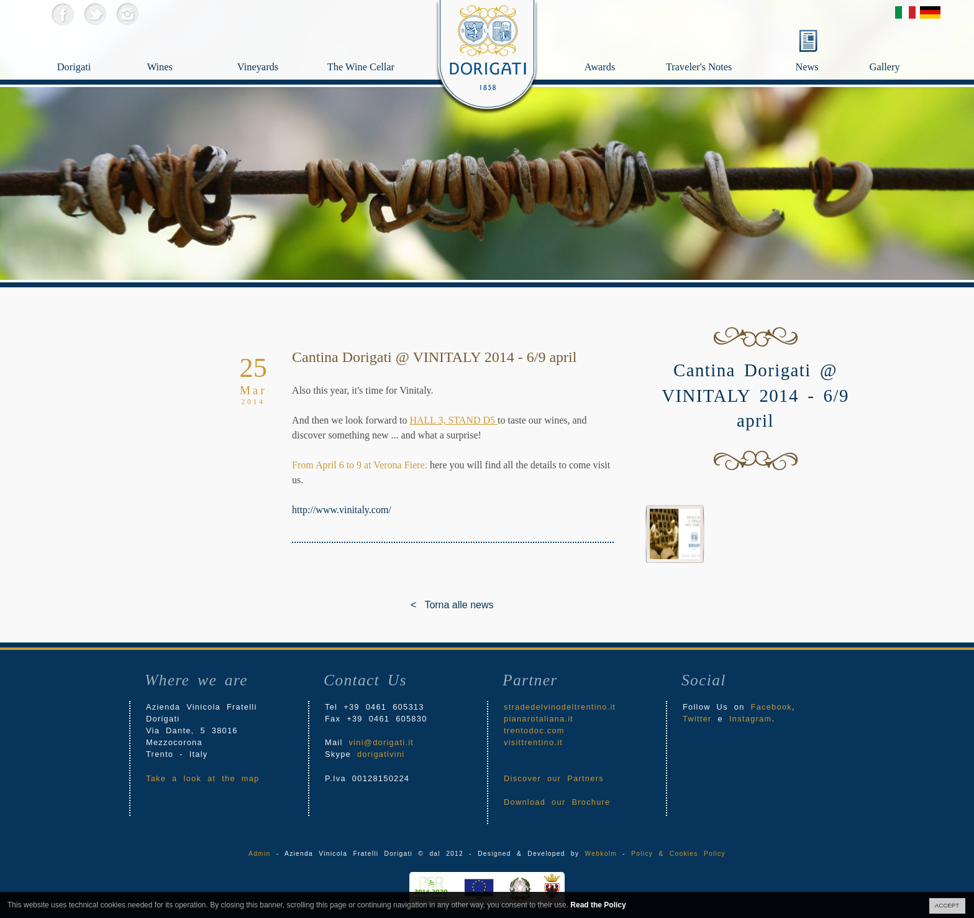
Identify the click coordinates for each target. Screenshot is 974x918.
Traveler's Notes (727, 47)
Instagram (127, 14)
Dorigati (91, 47)
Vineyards (271, 47)
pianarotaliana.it (538, 718)
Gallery (910, 47)
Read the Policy (598, 905)
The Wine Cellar (361, 69)
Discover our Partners (554, 778)
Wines (181, 47)
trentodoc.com (534, 730)
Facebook (62, 14)
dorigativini (381, 754)
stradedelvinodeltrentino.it (560, 707)
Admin (259, 853)
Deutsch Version (930, 12)
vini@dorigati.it (381, 742)
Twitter (95, 14)
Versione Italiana (905, 12)
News (806, 67)
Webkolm (601, 853)
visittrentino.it (533, 742)
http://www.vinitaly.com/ (341, 509)
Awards (623, 47)
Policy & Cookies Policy (678, 853)
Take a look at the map (203, 778)
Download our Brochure (557, 802)
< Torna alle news (420, 605)
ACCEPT (947, 905)
